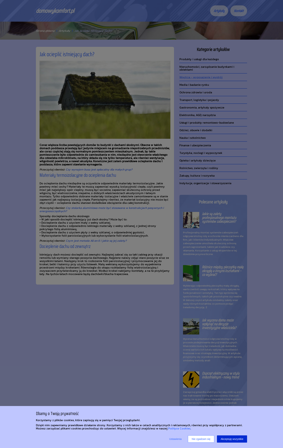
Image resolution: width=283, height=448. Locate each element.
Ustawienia (175, 439)
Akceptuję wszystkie (232, 439)
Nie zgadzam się (201, 439)
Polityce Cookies (179, 428)
